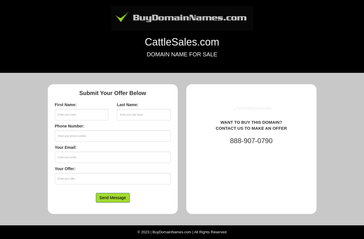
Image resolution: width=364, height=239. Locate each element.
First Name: (66, 104)
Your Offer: (65, 168)
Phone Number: (69, 126)
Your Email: (66, 147)
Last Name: (127, 104)
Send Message (113, 197)
